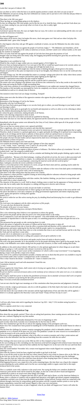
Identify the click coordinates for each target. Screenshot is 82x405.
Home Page (41, 394)
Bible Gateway (13, 398)
